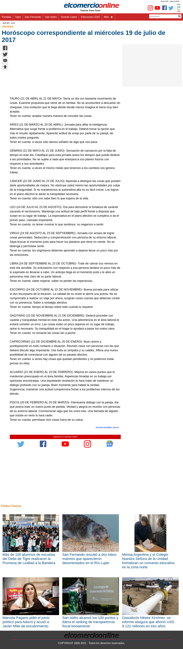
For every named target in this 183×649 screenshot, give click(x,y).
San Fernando (33, 17)
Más (108, 17)
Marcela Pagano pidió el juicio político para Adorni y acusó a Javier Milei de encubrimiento (26, 622)
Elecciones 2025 (90, 17)
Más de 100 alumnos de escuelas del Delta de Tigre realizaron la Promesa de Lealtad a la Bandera (29, 559)
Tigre (18, 17)
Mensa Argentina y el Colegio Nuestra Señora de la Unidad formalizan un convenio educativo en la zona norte (148, 561)
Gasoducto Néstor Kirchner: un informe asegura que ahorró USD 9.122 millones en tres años (148, 622)
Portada (6, 17)
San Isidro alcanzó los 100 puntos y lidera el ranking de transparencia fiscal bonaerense (90, 622)
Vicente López (69, 17)
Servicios (7, 26)
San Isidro (51, 17)
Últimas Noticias (11, 506)
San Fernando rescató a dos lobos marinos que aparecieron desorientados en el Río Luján (89, 559)
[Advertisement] (63, 72)
